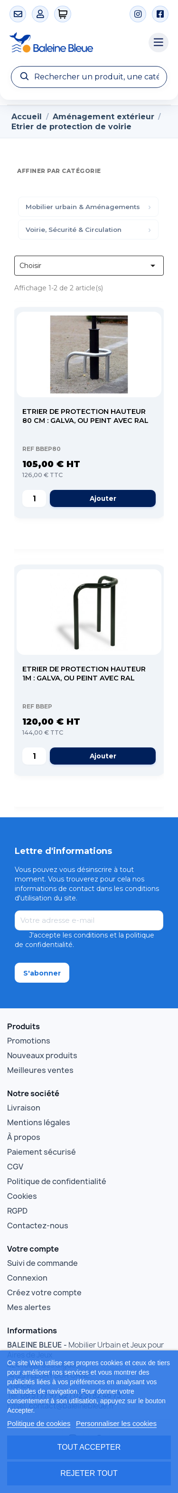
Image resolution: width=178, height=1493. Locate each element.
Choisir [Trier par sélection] (89, 265)
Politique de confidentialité (56, 1181)
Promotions (28, 1040)
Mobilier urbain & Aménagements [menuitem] (83, 207)
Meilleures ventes (40, 1070)
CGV (15, 1166)
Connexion (27, 1278)
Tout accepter (89, 1447)
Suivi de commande (42, 1263)
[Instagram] (138, 14)
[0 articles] (62, 14)
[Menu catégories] (159, 43)
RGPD (17, 1211)
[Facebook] (160, 14)
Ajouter (103, 498)
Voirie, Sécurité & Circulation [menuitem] (74, 229)
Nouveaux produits (42, 1055)
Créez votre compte (44, 1292)
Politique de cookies (38, 1423)
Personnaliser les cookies (116, 1423)
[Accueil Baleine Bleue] (74, 43)
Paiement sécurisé (41, 1152)
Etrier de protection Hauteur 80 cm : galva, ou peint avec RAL (85, 416)
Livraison (23, 1107)
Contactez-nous (37, 1225)
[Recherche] (89, 77)
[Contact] (17, 14)
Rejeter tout (88, 1473)
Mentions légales (38, 1122)
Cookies (22, 1196)
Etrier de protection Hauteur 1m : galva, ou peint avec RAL (84, 673)
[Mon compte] (40, 14)
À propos (23, 1137)
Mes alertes (29, 1307)
